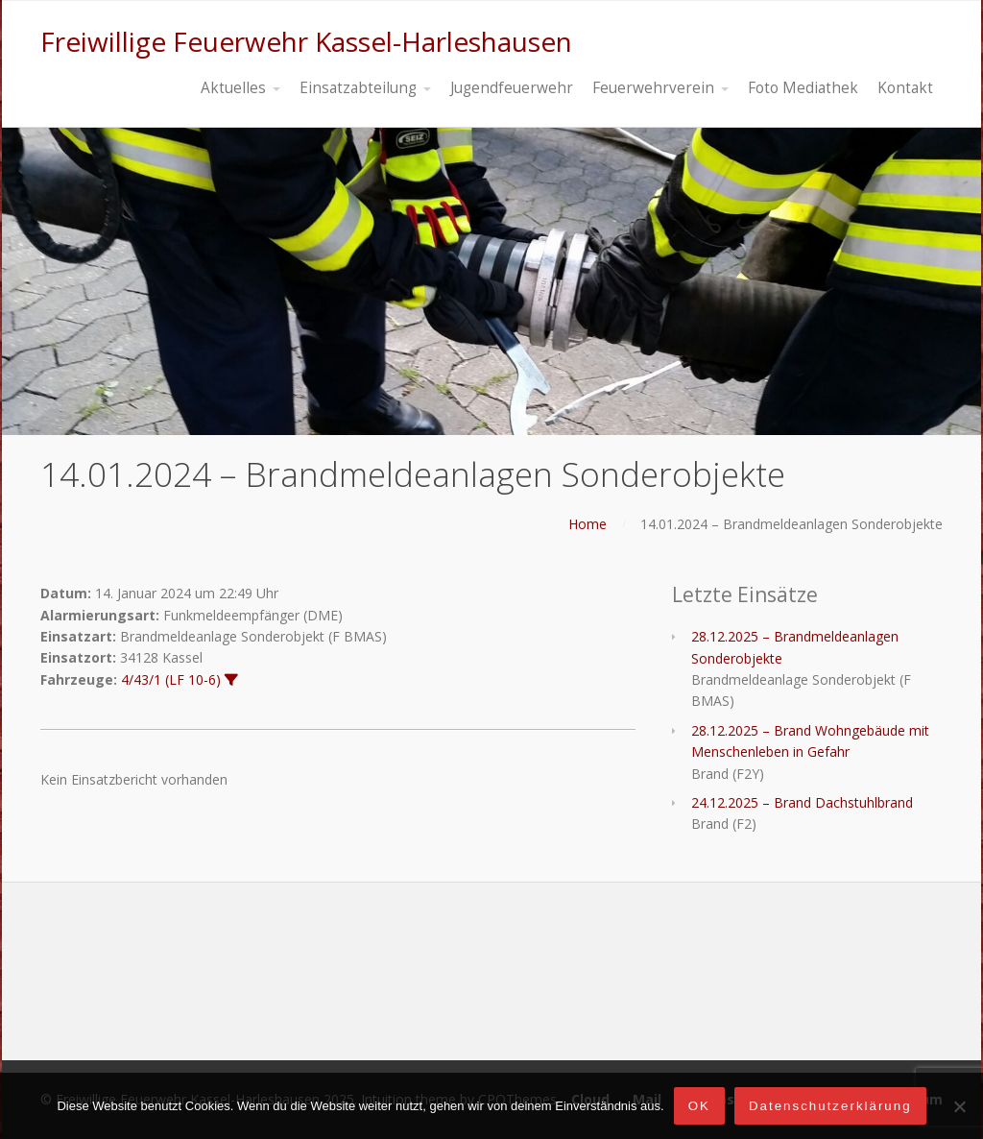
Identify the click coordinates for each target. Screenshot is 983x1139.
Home (587, 524)
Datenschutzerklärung (830, 1106)
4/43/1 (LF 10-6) (171, 679)
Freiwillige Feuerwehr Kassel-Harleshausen (306, 41)
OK (699, 1106)
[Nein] (959, 1106)
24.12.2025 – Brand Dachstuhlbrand (802, 802)
